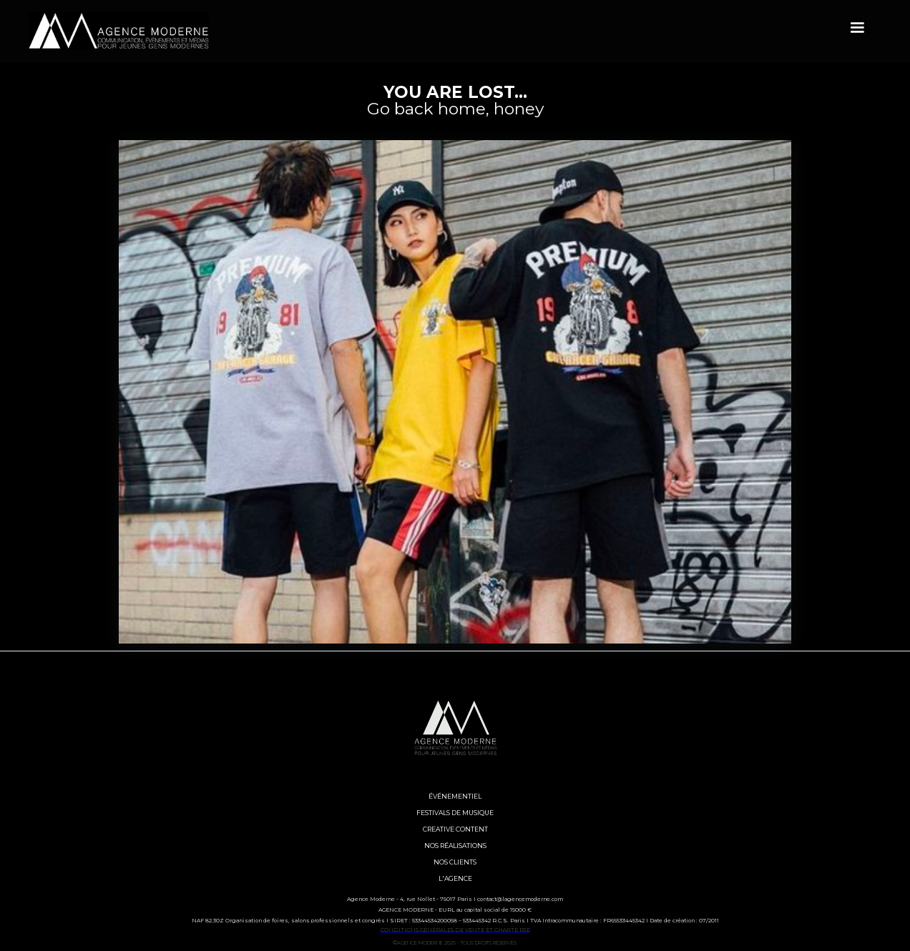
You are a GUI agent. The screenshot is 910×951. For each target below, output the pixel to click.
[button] (857, 28)
